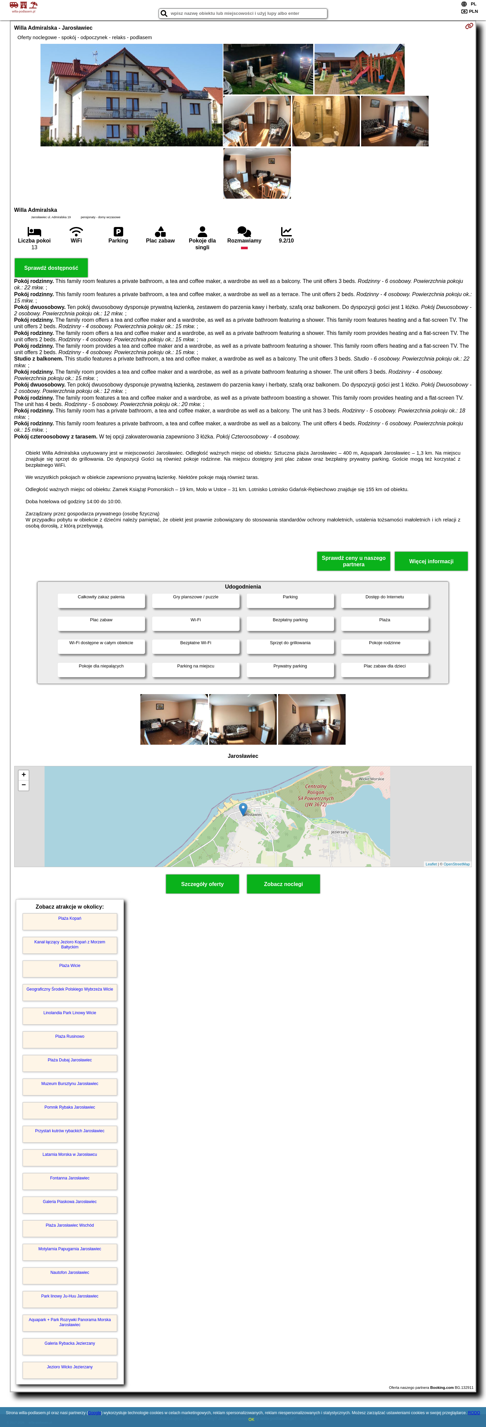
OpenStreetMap (457, 864)
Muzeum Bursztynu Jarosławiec (69, 1083)
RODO (474, 1412)
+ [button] (24, 775)
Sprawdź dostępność (51, 268)
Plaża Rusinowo (69, 1036)
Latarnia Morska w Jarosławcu (70, 1154)
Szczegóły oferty (202, 884)
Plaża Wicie (69, 965)
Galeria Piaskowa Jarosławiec (70, 1201)
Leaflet (431, 864)
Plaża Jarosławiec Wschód (70, 1225)
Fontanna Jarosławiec (69, 1178)
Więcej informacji (431, 561)
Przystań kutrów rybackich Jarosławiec (69, 1131)
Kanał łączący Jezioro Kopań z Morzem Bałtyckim (69, 944)
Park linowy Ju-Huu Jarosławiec (69, 1296)
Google (94, 1412)
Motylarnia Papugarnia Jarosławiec (69, 1249)
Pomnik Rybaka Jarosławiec (70, 1107)
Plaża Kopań (69, 918)
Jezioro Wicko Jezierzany (69, 1367)
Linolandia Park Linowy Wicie (70, 1012)
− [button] (24, 785)
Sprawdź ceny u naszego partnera (353, 561)
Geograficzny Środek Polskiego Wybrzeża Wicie (69, 989)
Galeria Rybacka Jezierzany (70, 1343)
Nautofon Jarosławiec (69, 1272)
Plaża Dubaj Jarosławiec (70, 1060)
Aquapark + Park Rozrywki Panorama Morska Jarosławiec (70, 1322)
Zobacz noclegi (283, 884)
